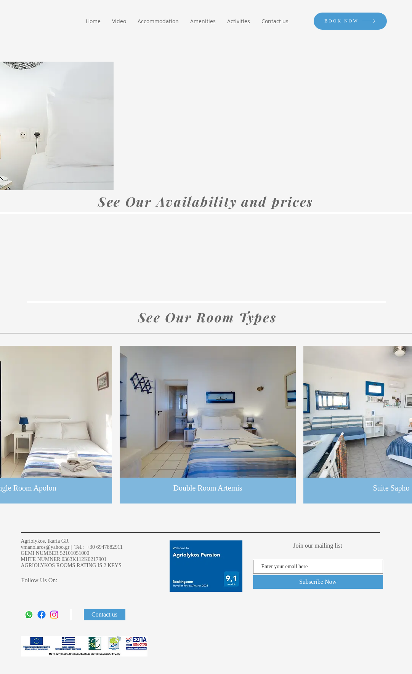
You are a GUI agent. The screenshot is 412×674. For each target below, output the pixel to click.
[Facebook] (41, 614)
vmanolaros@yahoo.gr (45, 547)
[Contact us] (104, 614)
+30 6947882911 (105, 547)
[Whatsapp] (29, 614)
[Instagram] (54, 614)
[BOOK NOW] (350, 21)
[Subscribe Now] (318, 582)
